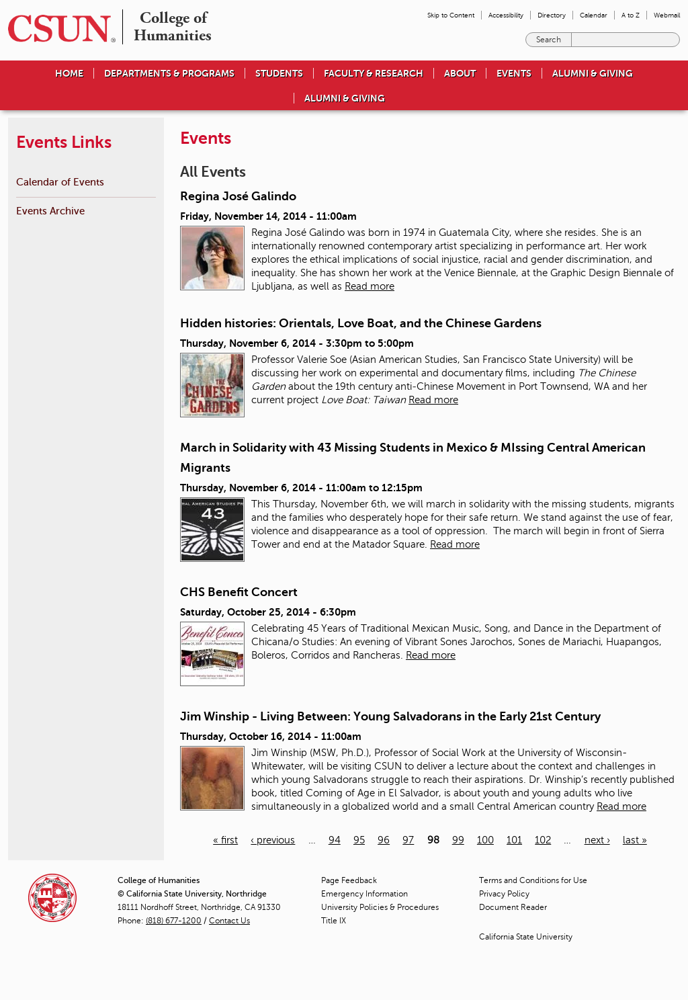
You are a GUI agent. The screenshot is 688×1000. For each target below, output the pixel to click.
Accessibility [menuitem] (505, 15)
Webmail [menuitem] (667, 15)
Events (514, 73)
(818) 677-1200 (174, 920)
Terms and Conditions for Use (533, 880)
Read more (369, 286)
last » (635, 840)
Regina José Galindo (238, 196)
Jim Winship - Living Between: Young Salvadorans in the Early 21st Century (390, 716)
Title (333, 920)
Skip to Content (450, 15)
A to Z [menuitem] (630, 15)
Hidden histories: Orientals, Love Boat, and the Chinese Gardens (361, 323)
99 (458, 840)
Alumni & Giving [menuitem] (592, 73)
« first (225, 840)
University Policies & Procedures (380, 907)
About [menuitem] (460, 73)
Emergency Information (364, 894)
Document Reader (513, 907)
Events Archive (50, 210)
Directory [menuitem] (552, 15)
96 (384, 840)
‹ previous (273, 840)
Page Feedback (349, 880)
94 (335, 840)
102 (543, 840)
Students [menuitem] (279, 73)
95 (359, 840)
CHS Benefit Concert (239, 592)
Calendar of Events (60, 182)
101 (514, 840)
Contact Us (229, 920)
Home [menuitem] (69, 73)
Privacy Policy (504, 894)
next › (597, 840)
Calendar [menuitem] (593, 15)
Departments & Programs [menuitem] (169, 73)
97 (408, 840)
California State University (525, 937)
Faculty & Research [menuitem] (373, 73)
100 (485, 840)
